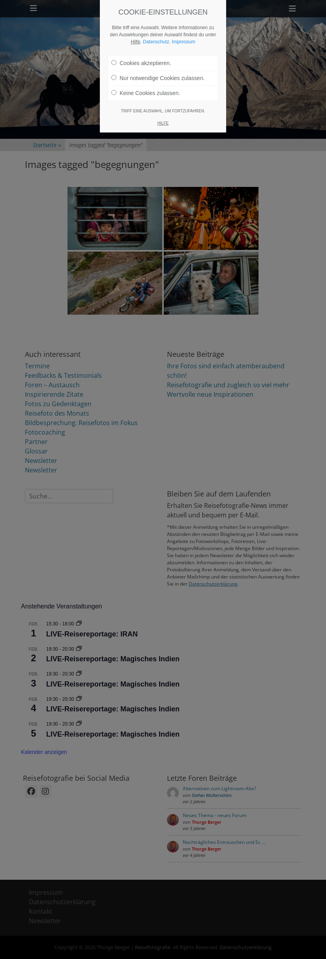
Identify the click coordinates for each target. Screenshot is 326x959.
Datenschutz (156, 38)
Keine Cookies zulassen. (145, 89)
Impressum (183, 38)
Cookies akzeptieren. (141, 59)
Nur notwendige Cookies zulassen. (158, 74)
